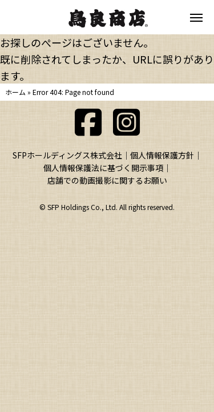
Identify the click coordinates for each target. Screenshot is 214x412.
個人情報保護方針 (162, 155)
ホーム (15, 92)
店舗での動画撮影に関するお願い (107, 180)
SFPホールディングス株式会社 (67, 155)
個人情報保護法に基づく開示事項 (103, 167)
